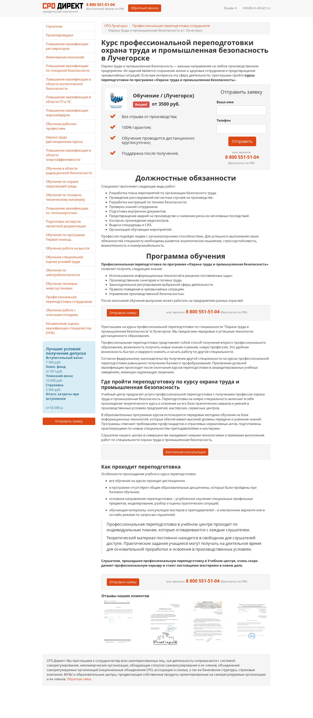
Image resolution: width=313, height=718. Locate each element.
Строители (54, 26)
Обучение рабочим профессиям (61, 126)
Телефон (224, 120)
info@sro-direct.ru (256, 8)
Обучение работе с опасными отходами (62, 312)
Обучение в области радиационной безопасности (69, 170)
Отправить (242, 141)
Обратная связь (79, 679)
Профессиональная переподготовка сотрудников (171, 26)
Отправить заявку (69, 421)
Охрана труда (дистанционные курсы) (64, 139)
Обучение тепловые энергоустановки (61, 285)
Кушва (230, 8)
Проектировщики (59, 35)
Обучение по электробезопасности (63, 272)
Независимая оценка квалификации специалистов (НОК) (68, 328)
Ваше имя (225, 102)
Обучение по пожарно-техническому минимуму (65, 197)
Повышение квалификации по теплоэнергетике (67, 210)
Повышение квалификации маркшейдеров (67, 112)
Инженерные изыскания (65, 57)
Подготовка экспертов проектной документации (66, 223)
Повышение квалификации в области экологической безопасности (68, 84)
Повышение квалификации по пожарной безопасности (67, 68)
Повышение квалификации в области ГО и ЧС (68, 99)
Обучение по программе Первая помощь (65, 237)
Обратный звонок (144, 8)
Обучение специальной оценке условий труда (64, 259)
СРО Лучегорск (116, 26)
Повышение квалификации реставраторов (67, 46)
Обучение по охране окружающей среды (62, 183)
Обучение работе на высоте (68, 248)
